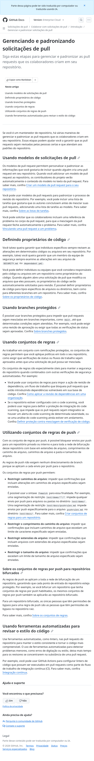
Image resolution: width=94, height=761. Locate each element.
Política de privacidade (13, 706)
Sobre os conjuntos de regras (49, 615)
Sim (9, 700)
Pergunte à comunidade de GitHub (22, 721)
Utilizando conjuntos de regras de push (41, 432)
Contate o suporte (14, 725)
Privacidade (42, 745)
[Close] (84, 5)
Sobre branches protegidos (50, 331)
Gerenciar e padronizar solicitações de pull (30, 30)
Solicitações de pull (18, 26)
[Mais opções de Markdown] (35, 79)
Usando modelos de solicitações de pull (41, 157)
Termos (30, 745)
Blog (32, 749)
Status (54, 745)
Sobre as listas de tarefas (34, 211)
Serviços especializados (15, 749)
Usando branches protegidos (31, 307)
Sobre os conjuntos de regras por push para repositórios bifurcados (46, 571)
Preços (63, 745)
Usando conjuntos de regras (31, 342)
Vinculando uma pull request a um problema (29, 229)
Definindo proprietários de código (36, 239)
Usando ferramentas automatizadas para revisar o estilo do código (41, 628)
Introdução (76, 26)
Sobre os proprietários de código (22, 297)
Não (23, 700)
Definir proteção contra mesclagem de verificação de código (53, 421)
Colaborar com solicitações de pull (49, 26)
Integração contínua (15, 672)
